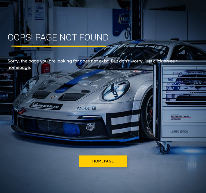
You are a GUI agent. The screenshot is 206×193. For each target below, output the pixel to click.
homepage (19, 67)
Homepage (103, 161)
